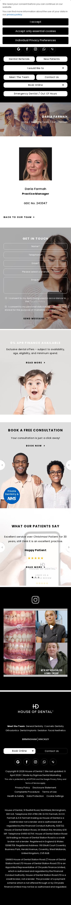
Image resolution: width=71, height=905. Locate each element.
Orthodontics (12, 730)
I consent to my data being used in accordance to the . (35, 300)
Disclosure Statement (44, 787)
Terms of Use (49, 791)
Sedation (42, 730)
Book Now (34, 446)
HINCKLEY (43, 739)
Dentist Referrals (19, 59)
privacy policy (14, 14)
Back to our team (17, 217)
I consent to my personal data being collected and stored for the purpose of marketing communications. (35, 308)
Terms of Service (32, 783)
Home (24, 122)
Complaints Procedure (27, 791)
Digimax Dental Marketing (47, 775)
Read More (34, 363)
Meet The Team (19, 77)
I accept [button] (35, 22)
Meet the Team (16, 726)
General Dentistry (34, 726)
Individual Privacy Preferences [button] (35, 40)
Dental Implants (28, 730)
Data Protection (35, 796)
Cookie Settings (55, 796)
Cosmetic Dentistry (54, 726)
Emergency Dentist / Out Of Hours (35, 93)
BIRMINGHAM (29, 739)
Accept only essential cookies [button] (35, 31)
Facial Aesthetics (57, 730)
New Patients (52, 59)
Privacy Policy (37, 301)
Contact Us (52, 77)
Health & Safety (15, 796)
